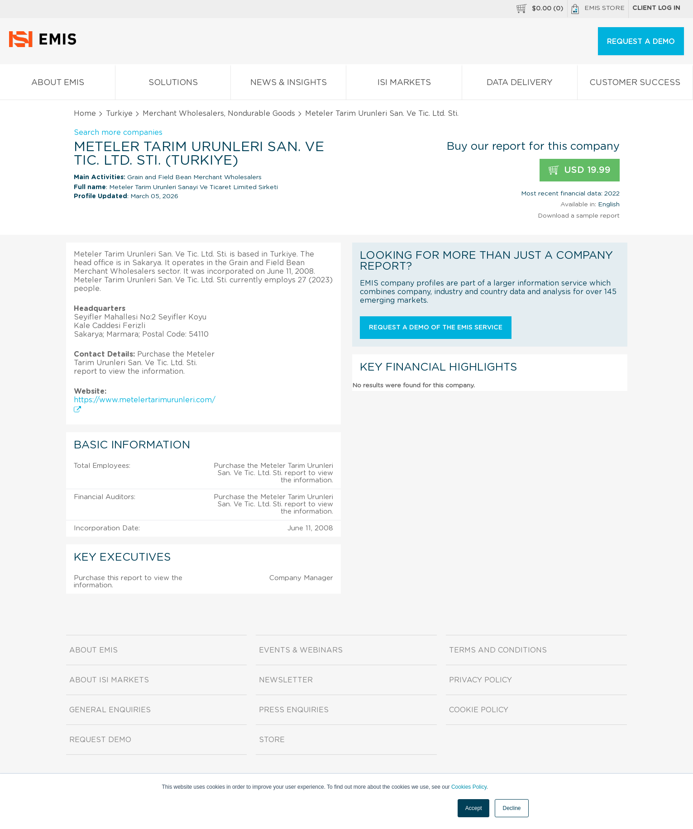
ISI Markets (403, 84)
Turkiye (119, 113)
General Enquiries (110, 710)
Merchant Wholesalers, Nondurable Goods (219, 113)
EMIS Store (598, 9)
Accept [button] (473, 808)
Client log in (656, 8)
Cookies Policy (469, 787)
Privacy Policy (480, 680)
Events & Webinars (301, 650)
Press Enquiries (294, 710)
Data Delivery (519, 84)
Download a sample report (579, 216)
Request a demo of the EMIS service (435, 327)
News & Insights (288, 84)
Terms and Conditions (498, 650)
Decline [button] (511, 808)
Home (85, 113)
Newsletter (286, 680)
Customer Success (635, 84)
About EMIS (57, 84)
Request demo (100, 739)
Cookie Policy (478, 710)
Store (272, 739)
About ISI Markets (109, 680)
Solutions (172, 84)
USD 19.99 (580, 170)
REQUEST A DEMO (641, 41)
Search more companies (118, 132)
